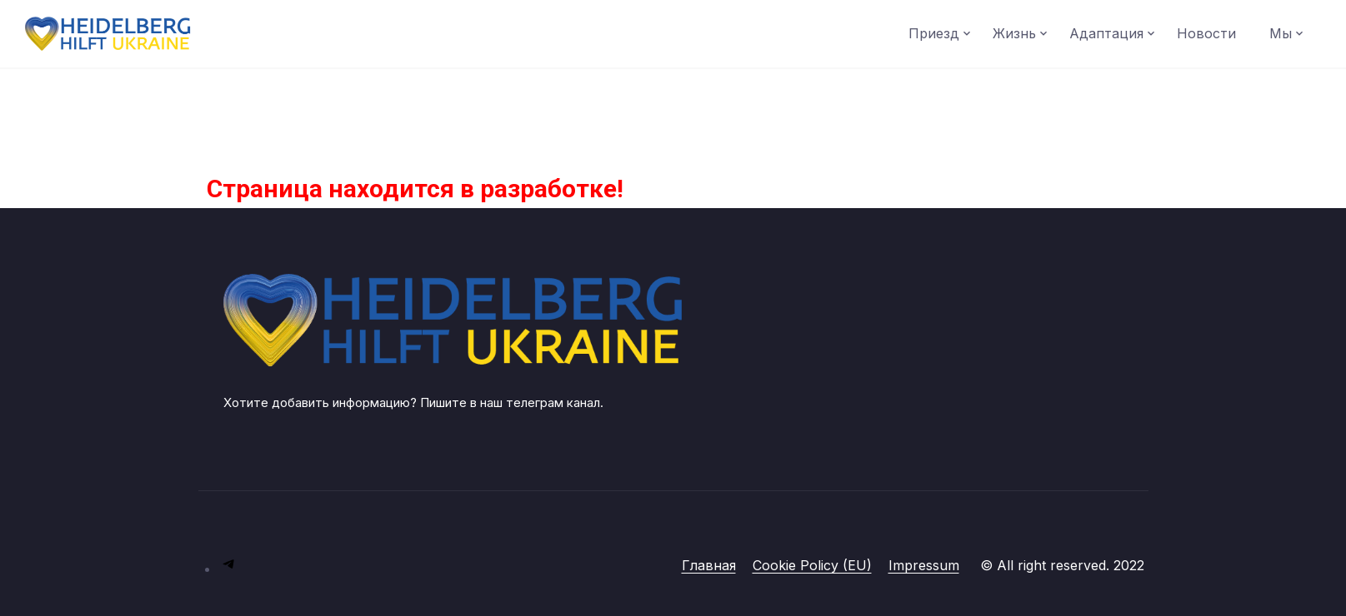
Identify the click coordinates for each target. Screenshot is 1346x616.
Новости (1206, 33)
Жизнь (1014, 33)
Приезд (933, 33)
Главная (709, 565)
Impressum (923, 565)
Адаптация (1106, 33)
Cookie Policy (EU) (812, 565)
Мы (1280, 33)
